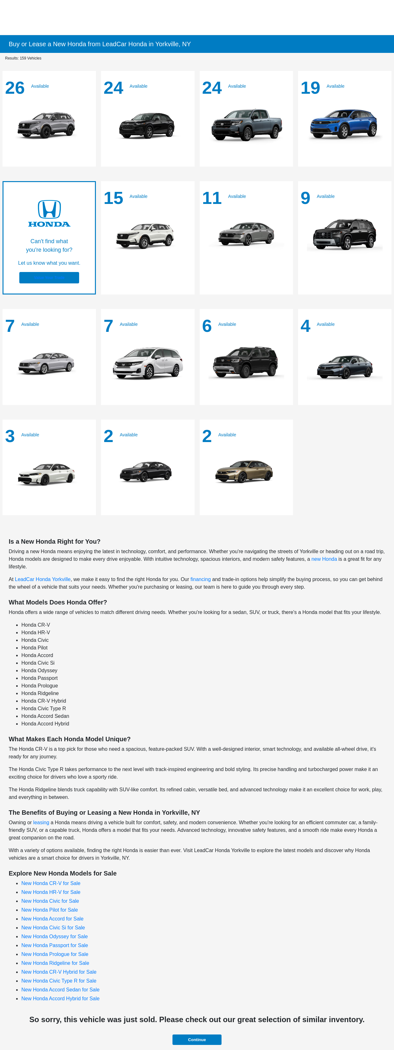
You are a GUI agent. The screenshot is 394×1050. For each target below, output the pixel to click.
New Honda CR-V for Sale (50, 883)
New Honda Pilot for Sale (49, 910)
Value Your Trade (49, 277)
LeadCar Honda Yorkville (43, 579)
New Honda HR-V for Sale (50, 892)
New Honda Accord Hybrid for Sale (60, 998)
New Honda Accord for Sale (52, 918)
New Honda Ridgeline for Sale (55, 963)
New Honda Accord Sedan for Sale (60, 989)
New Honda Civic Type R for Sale (58, 981)
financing (201, 579)
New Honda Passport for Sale (54, 945)
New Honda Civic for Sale (50, 901)
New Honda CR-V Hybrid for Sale (58, 972)
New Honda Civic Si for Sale (53, 927)
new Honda (324, 559)
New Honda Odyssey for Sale (54, 936)
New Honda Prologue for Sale (54, 954)
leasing (41, 822)
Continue (197, 1039)
